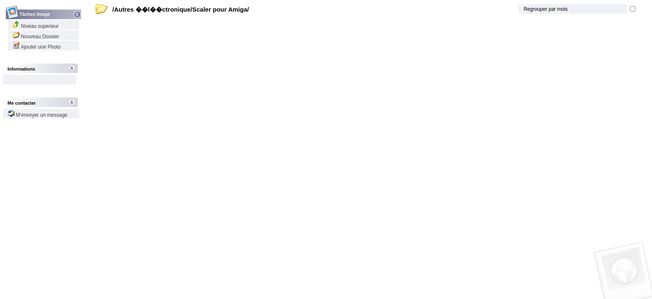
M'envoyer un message (37, 115)
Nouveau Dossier (36, 36)
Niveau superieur (36, 26)
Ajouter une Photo (37, 47)
